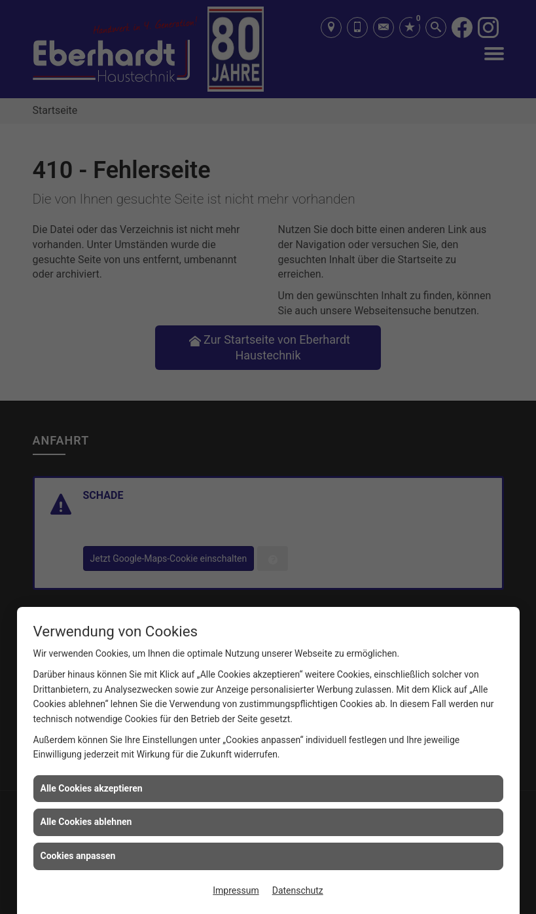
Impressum (236, 890)
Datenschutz (297, 890)
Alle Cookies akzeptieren (92, 788)
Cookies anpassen (78, 855)
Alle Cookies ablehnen (86, 821)
